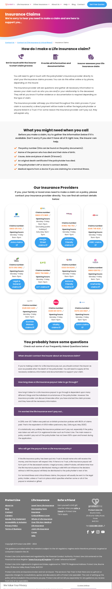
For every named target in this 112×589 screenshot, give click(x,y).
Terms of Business (13, 529)
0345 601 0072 (54, 311)
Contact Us (9, 42)
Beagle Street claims (42, 242)
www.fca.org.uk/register (40, 559)
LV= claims (41, 287)
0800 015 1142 (16, 228)
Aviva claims (16, 242)
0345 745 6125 (94, 228)
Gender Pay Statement (15, 519)
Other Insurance (40, 4)
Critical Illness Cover (40, 515)
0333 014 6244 (68, 267)
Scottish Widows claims (29, 324)
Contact (81, 4)
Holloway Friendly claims (69, 242)
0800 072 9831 (41, 215)
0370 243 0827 (81, 311)
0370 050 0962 (15, 267)
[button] (56, 355)
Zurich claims (82, 324)
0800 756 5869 (41, 273)
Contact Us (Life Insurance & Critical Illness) (34, 42)
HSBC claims (95, 242)
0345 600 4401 (28, 308)
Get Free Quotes (97, 4)
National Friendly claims (69, 284)
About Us (56, 4)
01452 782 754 (68, 226)
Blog (74, 4)
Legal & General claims (16, 284)
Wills (33, 536)
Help (66, 4)
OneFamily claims (95, 285)
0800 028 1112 (94, 270)
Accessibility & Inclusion (16, 522)
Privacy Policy (11, 525)
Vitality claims (56, 326)
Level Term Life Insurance (42, 505)
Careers (8, 515)
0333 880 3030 (96, 526)
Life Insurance (23, 4)
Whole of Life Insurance (41, 519)
